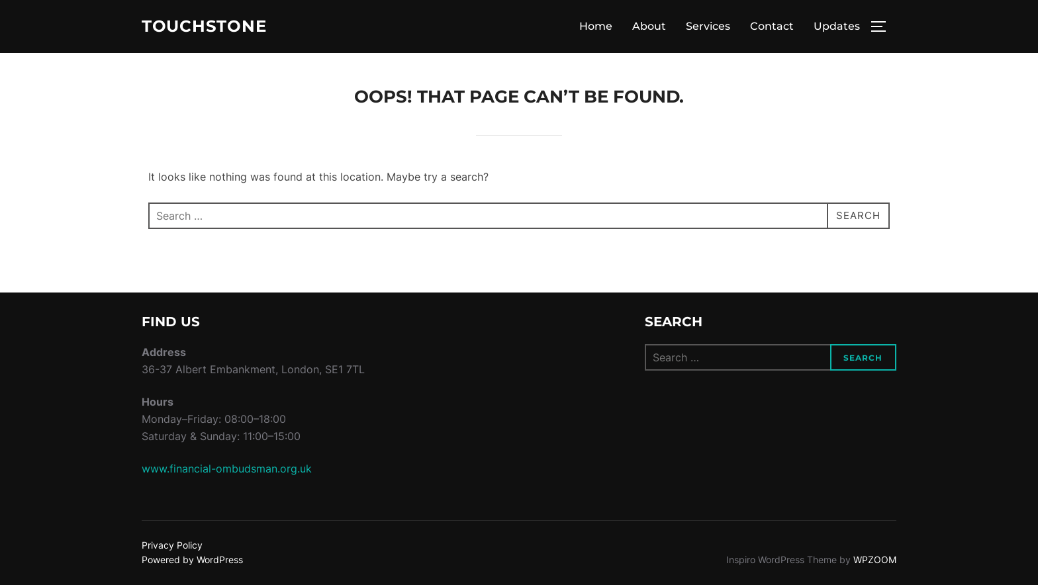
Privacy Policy (172, 547)
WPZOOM (874, 561)
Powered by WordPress (192, 561)
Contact (772, 27)
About (649, 27)
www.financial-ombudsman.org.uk (227, 470)
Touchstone (208, 27)
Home (595, 27)
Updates (837, 27)
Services (708, 27)
